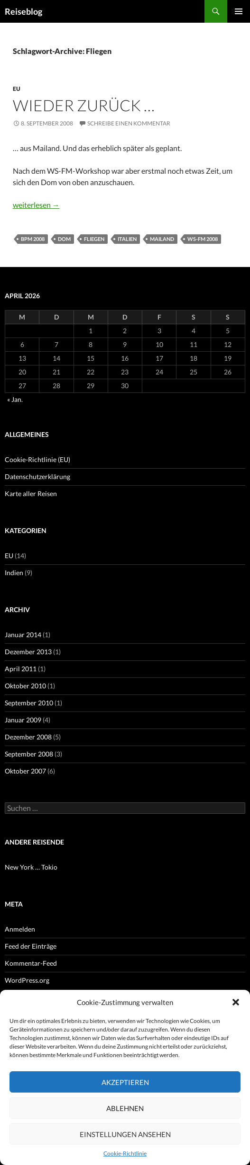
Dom (64, 239)
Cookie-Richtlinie (125, 1153)
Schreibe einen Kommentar (128, 123)
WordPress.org (27, 980)
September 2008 (29, 754)
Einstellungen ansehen (125, 1134)
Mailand (162, 239)
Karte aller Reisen (31, 493)
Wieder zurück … (84, 105)
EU (16, 88)
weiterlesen (36, 204)
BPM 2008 (33, 239)
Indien (14, 573)
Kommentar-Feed (31, 963)
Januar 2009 (23, 720)
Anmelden (20, 929)
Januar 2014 (23, 635)
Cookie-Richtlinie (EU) (37, 459)
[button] (236, 1002)
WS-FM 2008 (202, 239)
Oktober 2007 (25, 771)
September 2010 (29, 703)
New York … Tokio (31, 867)
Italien (127, 239)
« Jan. (15, 399)
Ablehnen (125, 1108)
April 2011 (21, 669)
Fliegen (94, 239)
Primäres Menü (238, 11)
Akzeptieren (125, 1082)
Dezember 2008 (28, 737)
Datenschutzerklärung (37, 476)
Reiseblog (23, 11)
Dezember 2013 (28, 652)
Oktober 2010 (25, 686)
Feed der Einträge (30, 946)
